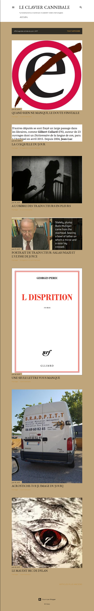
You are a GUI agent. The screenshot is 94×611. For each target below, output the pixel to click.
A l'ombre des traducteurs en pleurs (41, 206)
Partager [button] (15, 117)
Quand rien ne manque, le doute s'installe (45, 113)
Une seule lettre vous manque (36, 378)
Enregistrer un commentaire (30, 148)
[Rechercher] (80, 6)
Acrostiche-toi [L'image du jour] (37, 486)
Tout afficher (73, 31)
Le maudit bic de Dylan (30, 571)
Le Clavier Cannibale (44, 7)
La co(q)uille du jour (28, 144)
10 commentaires (26, 210)
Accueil (24, 17)
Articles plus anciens (70, 584)
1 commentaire (25, 381)
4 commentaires (26, 117)
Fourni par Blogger (47, 599)
